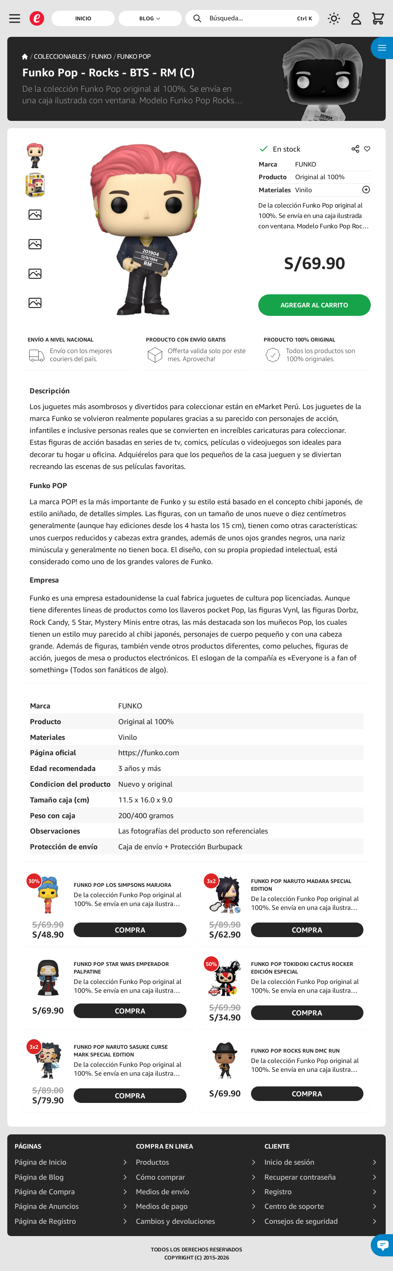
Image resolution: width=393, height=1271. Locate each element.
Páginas (28, 1146)
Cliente (277, 1146)
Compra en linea (164, 1146)
